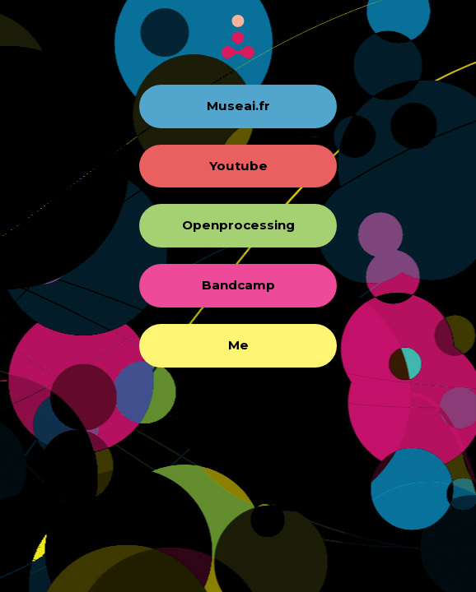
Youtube (238, 165)
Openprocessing (238, 225)
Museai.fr (238, 105)
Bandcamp (238, 285)
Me (238, 345)
